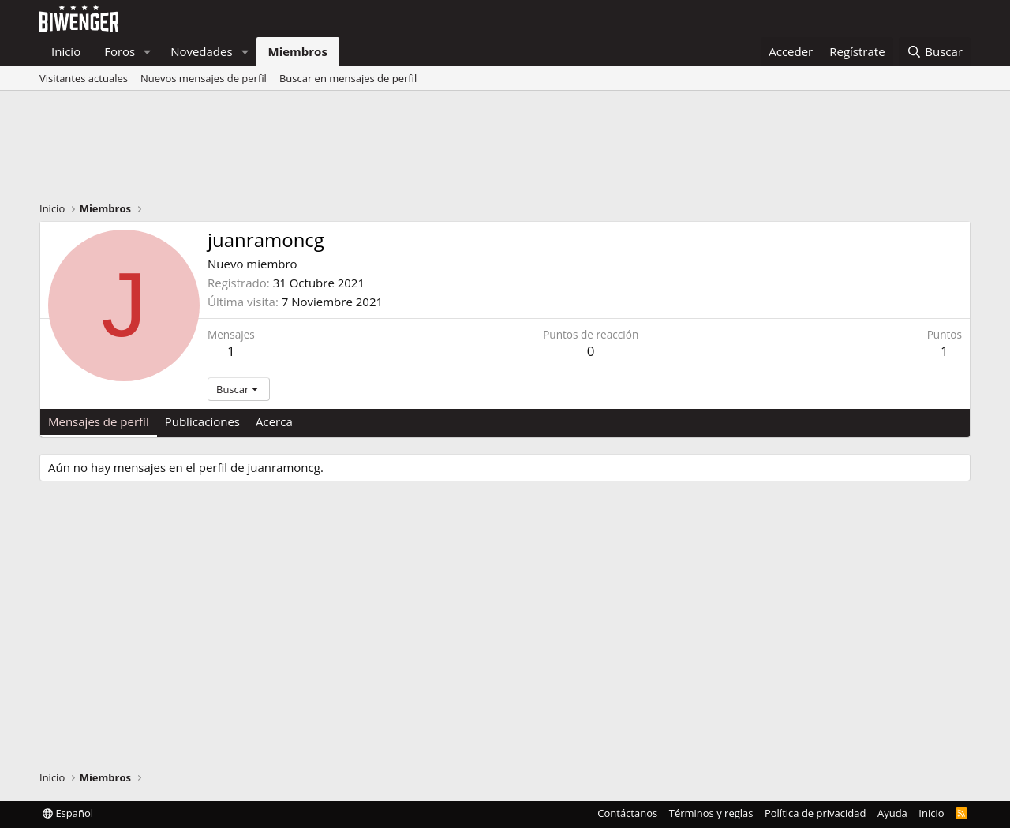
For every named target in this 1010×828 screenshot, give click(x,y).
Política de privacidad (815, 813)
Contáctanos (627, 813)
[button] (148, 51)
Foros (119, 51)
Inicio (65, 51)
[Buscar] (935, 51)
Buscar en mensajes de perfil (348, 78)
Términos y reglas (711, 813)
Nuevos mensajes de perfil (203, 78)
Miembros (297, 51)
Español (68, 813)
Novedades (201, 51)
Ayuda (892, 813)
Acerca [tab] (274, 421)
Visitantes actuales (83, 78)
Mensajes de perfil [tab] (98, 421)
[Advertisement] (505, 149)
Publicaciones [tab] (202, 421)
